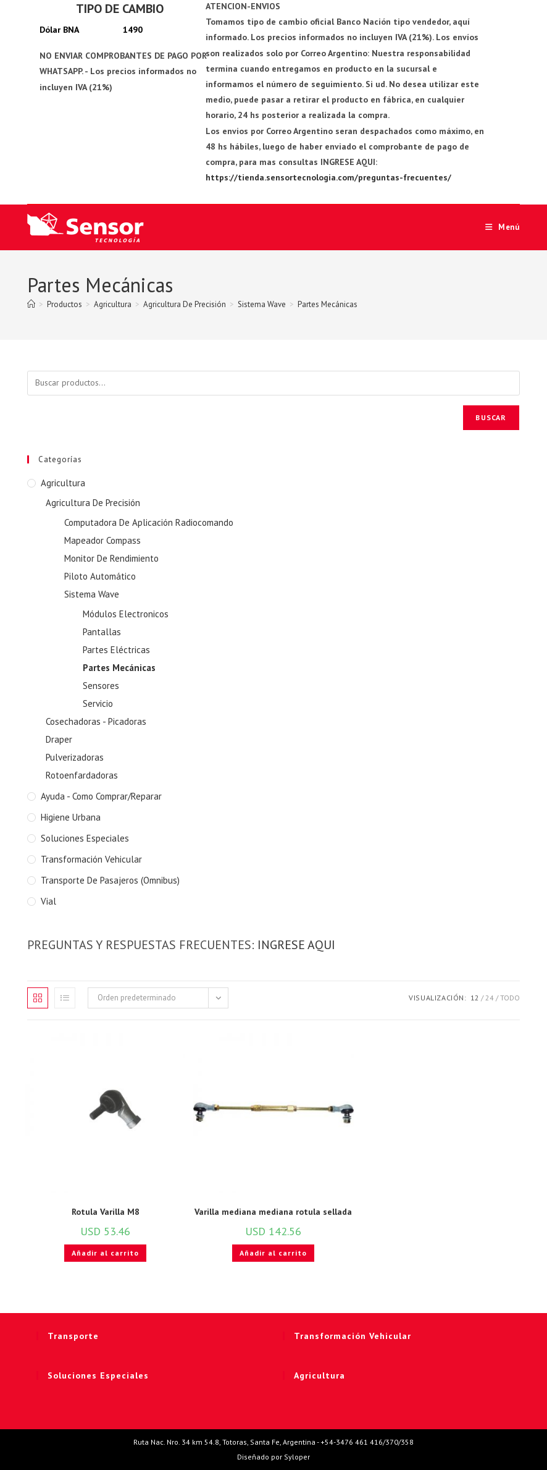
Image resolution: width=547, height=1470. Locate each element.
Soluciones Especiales (85, 838)
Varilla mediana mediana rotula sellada (273, 1211)
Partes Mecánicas (327, 304)
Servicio (98, 703)
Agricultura (63, 483)
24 (489, 997)
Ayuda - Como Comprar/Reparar (101, 796)
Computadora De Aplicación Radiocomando (148, 522)
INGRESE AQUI (296, 945)
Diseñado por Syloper (273, 1456)
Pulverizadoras (75, 757)
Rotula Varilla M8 (106, 1211)
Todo (510, 997)
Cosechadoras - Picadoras (96, 721)
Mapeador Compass (102, 540)
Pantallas (102, 632)
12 (474, 997)
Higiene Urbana (71, 817)
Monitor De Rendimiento (111, 558)
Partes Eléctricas (116, 650)
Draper (59, 739)
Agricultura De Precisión (93, 503)
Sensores (101, 685)
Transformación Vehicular (91, 859)
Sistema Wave (91, 594)
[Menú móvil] (498, 227)
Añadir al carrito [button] (105, 1252)
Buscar (490, 417)
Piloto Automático (100, 576)
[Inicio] (31, 304)
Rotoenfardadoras (82, 775)
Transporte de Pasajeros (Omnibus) (110, 880)
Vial (48, 901)
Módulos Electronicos (126, 614)
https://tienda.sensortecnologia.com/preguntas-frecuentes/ (328, 177)
